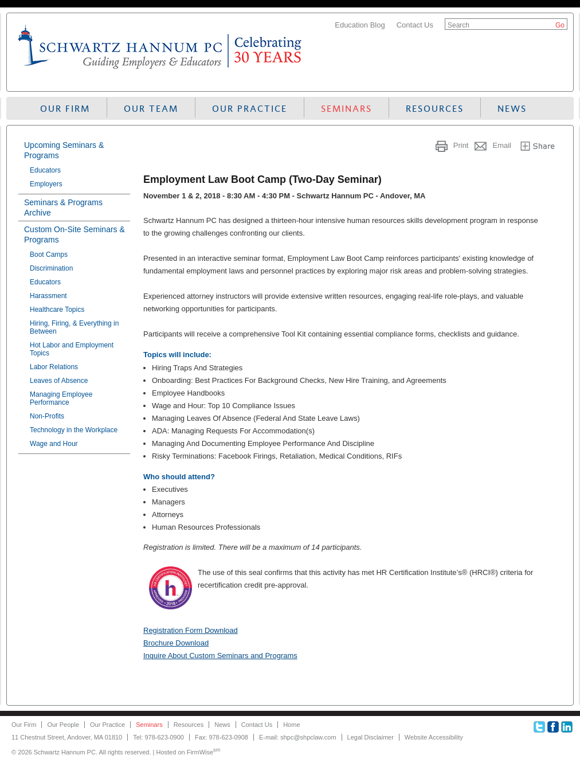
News (512, 108)
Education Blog (360, 25)
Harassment (48, 296)
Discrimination (51, 268)
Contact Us (415, 25)
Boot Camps (49, 255)
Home (291, 724)
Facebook (553, 727)
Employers (46, 184)
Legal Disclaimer (370, 737)
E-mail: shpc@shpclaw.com (297, 737)
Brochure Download (176, 643)
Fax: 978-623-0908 (221, 737)
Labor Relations (54, 367)
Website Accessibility (434, 737)
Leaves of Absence (59, 381)
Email (501, 145)
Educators (45, 170)
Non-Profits (47, 416)
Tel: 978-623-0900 (158, 737)
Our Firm (65, 108)
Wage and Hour (54, 444)
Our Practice (249, 108)
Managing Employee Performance (61, 398)
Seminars (346, 108)
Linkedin (567, 727)
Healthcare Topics (57, 310)
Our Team (151, 108)
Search (458, 25)
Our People (63, 724)
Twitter (539, 727)
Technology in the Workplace (73, 430)
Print (461, 145)
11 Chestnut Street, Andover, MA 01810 (66, 737)
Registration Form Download (190, 630)
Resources (435, 108)
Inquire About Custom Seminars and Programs (220, 655)
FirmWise (204, 752)
